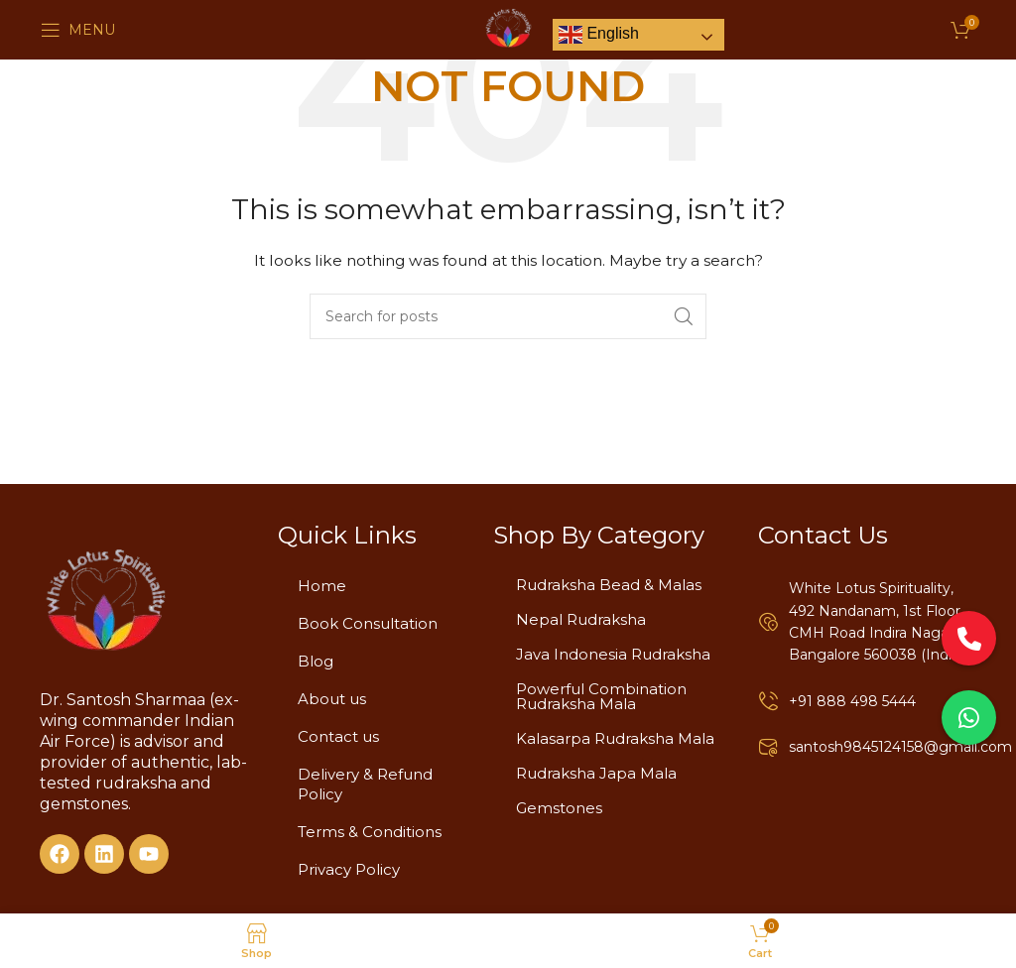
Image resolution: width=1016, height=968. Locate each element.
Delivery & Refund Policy (365, 784)
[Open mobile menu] (78, 30)
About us (332, 698)
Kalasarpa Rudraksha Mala (615, 738)
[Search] (508, 316)
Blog (315, 661)
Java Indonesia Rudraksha (613, 654)
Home (322, 585)
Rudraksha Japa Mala (596, 773)
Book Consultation (368, 623)
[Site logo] (508, 29)
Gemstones (559, 807)
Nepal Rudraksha (581, 619)
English (599, 35)
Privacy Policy (349, 869)
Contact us (338, 736)
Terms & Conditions (370, 831)
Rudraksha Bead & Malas (608, 584)
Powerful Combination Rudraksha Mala (601, 696)
